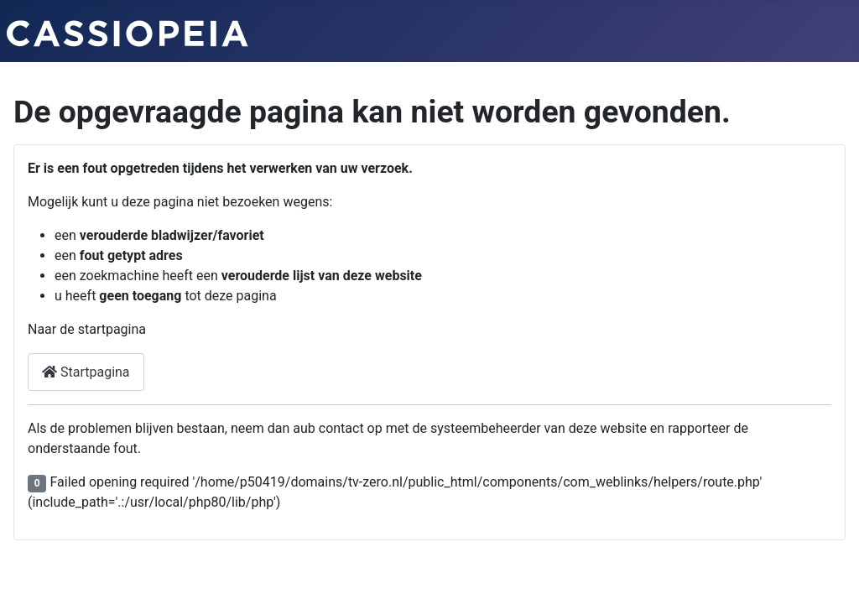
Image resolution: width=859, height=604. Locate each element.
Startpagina (86, 372)
